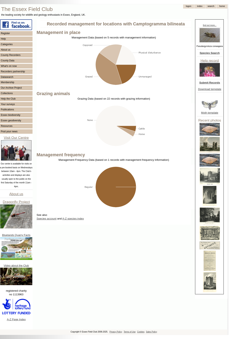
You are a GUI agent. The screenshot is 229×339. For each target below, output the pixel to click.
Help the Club (8, 98)
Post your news (9, 131)
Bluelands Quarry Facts (16, 235)
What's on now (9, 66)
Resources (6, 126)
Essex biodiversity (10, 115)
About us (5, 49)
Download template (209, 89)
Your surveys (8, 104)
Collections (7, 93)
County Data (7, 60)
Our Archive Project (11, 87)
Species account (46, 218)
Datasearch (7, 77)
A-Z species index (73, 218)
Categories (7, 44)
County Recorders (11, 55)
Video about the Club (16, 265)
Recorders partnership (13, 71)
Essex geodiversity (11, 120)
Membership (7, 82)
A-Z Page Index (16, 319)
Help (3, 38)
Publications (7, 109)
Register (5, 33)
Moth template (209, 112)
